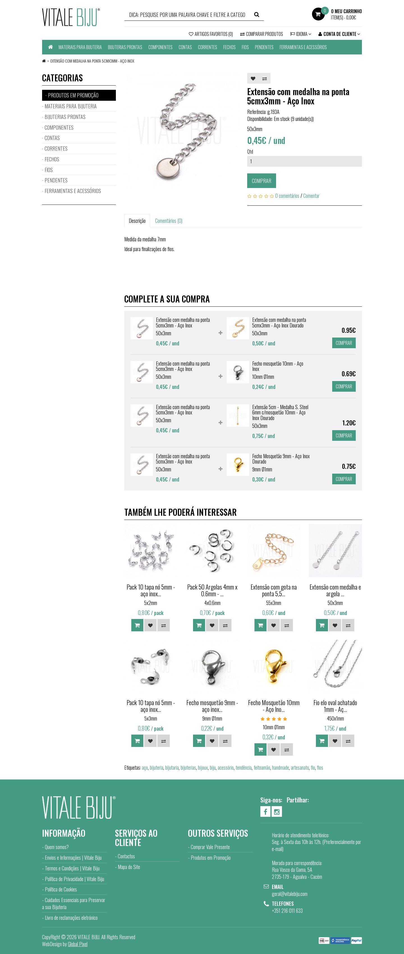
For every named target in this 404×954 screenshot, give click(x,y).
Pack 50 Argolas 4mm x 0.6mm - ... (212, 590)
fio (313, 767)
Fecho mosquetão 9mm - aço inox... (212, 706)
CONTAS (185, 47)
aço (145, 767)
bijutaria (172, 767)
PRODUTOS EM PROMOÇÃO (73, 95)
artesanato (300, 767)
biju (213, 767)
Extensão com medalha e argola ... (335, 590)
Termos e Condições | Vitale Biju (72, 868)
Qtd (250, 151)
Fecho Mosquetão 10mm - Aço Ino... (274, 706)
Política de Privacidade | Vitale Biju (74, 878)
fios (320, 767)
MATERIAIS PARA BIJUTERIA (80, 47)
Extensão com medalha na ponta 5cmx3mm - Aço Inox (92, 61)
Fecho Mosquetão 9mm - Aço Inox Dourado (281, 458)
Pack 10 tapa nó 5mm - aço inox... (151, 590)
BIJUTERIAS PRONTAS (125, 47)
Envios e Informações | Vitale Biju (73, 857)
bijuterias (188, 767)
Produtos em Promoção (211, 857)
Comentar (311, 195)
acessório (226, 767)
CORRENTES (207, 47)
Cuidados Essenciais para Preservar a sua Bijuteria (73, 903)
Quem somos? (57, 846)
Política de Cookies (61, 889)
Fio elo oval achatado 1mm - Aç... (335, 706)
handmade (280, 767)
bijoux (203, 767)
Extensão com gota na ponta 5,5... (274, 590)
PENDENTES (264, 47)
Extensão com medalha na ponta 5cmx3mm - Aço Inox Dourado (279, 322)
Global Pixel (78, 944)
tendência (244, 767)
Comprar (261, 180)
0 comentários (287, 195)
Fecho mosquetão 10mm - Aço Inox (277, 366)
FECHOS (229, 47)
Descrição (137, 220)
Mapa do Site (129, 866)
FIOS (245, 47)
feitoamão (262, 767)
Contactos (126, 856)
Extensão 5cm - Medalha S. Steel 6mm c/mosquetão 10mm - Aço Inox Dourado (280, 412)
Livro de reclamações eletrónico (71, 917)
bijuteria (156, 767)
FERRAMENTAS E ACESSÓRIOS (303, 47)
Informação (63, 833)
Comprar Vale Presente (210, 846)
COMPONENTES (160, 47)
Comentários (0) (168, 220)
